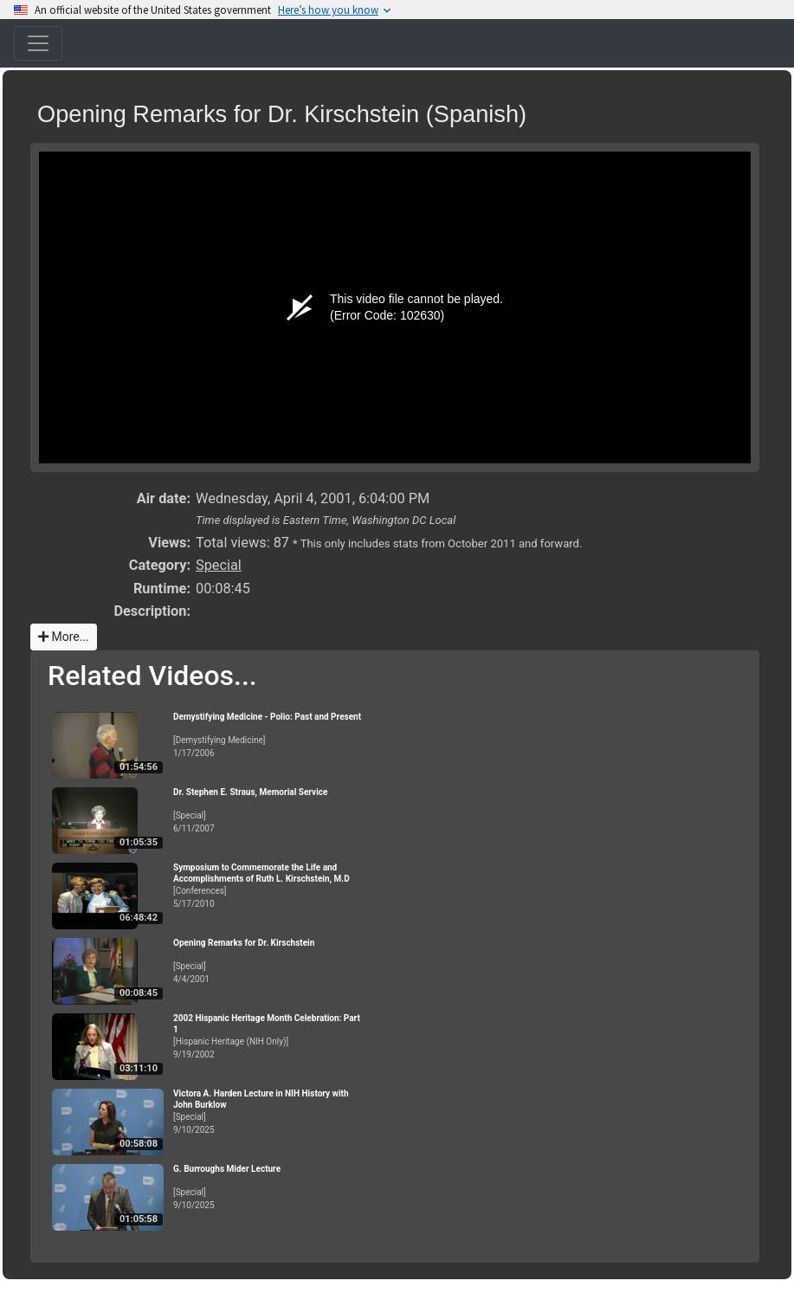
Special (219, 565)
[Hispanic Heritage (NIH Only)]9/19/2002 (268, 1036)
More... (63, 637)
